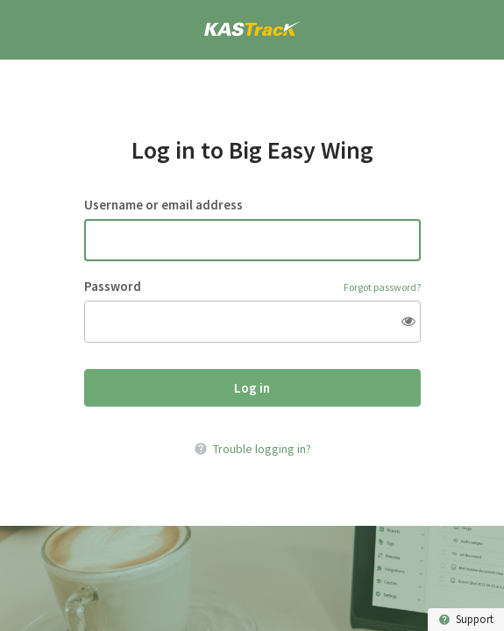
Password (112, 286)
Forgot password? (382, 287)
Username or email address (163, 205)
